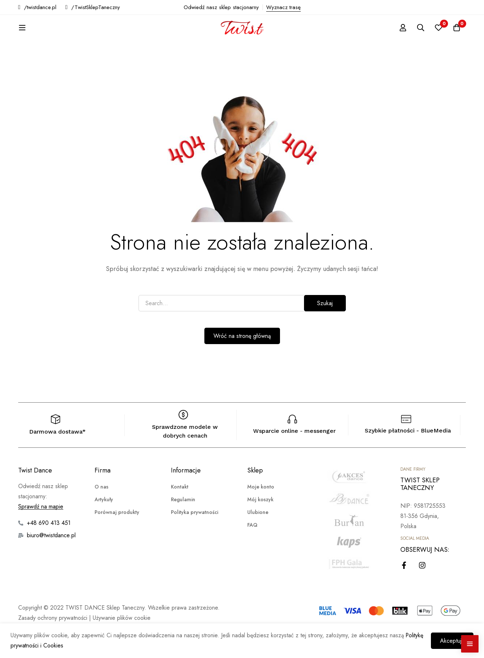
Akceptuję (452, 641)
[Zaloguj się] (402, 40)
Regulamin (183, 525)
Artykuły (104, 525)
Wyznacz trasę (283, 7)
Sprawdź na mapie (40, 532)
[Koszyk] (456, 40)
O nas (101, 512)
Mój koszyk (260, 525)
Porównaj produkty (117, 537)
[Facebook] (404, 590)
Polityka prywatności (194, 537)
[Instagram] (422, 590)
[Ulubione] (438, 40)
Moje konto (260, 512)
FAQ (252, 550)
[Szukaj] (420, 40)
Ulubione (257, 537)
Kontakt (179, 512)
